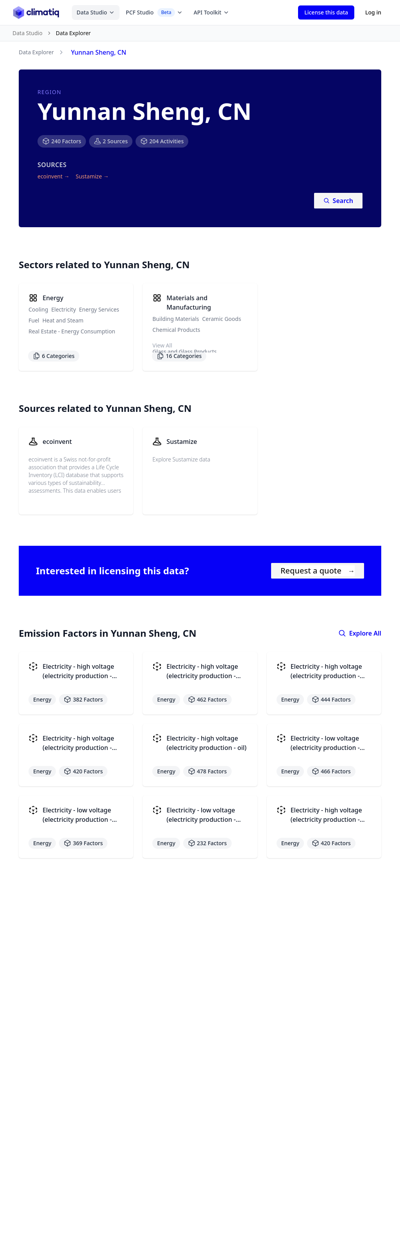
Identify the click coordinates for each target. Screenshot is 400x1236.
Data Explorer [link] (73, 33)
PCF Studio (154, 12)
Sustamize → (92, 176)
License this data (326, 12)
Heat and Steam (62, 320)
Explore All (359, 633)
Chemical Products (176, 329)
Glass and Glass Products (184, 351)
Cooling (38, 309)
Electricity (63, 309)
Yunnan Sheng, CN (98, 52)
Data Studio (96, 12)
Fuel (34, 320)
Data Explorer (36, 52)
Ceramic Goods (221, 318)
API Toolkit (211, 12)
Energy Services (99, 309)
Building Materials (175, 318)
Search (338, 200)
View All (162, 345)
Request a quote (317, 570)
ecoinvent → (54, 176)
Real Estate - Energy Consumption (72, 331)
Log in (373, 12)
